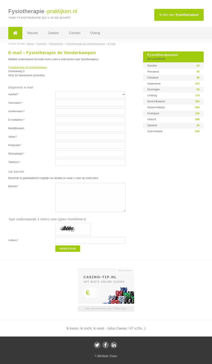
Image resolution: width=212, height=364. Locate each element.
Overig (95, 33)
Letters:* (13, 240)
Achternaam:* (16, 111)
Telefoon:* (14, 162)
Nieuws (32, 33)
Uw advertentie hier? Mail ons (106, 308)
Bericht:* (13, 186)
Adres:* (12, 136)
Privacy (113, 355)
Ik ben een (179, 15)
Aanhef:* (13, 94)
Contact (74, 33)
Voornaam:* (15, 102)
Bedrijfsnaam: (16, 128)
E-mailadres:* (16, 119)
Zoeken (53, 33)
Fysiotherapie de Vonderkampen (27, 67)
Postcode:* (14, 145)
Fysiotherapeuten (173, 57)
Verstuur (67, 248)
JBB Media (102, 355)
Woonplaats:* (16, 153)
